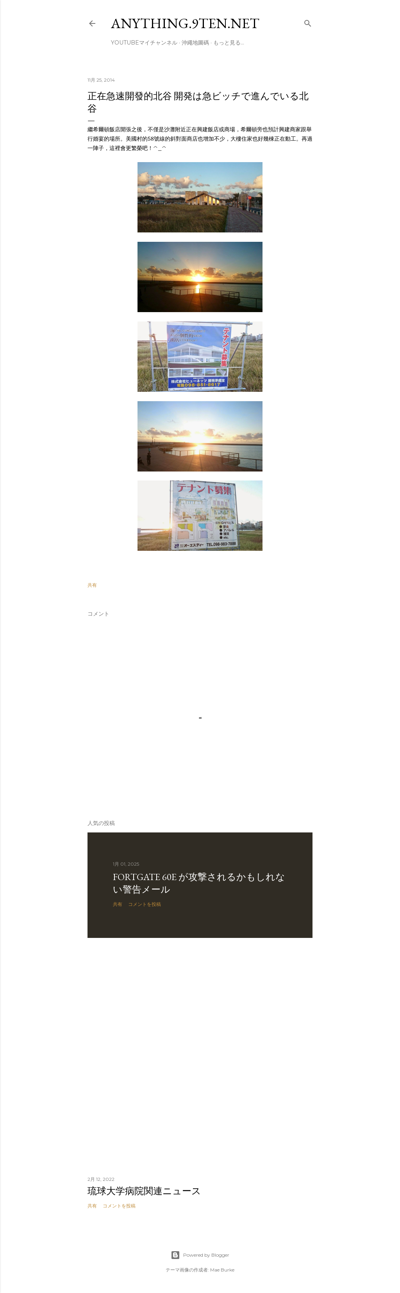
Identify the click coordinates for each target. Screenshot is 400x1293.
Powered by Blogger (200, 1255)
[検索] (307, 21)
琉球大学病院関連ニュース (144, 1191)
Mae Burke (222, 1270)
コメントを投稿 (144, 904)
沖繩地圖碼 (195, 42)
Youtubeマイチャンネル (144, 42)
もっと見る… (228, 42)
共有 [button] (92, 585)
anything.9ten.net (185, 23)
